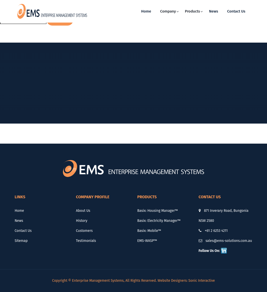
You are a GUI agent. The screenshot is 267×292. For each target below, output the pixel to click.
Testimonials (86, 241)
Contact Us (236, 11)
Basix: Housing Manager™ (157, 211)
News (213, 11)
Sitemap (21, 241)
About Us (83, 211)
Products (192, 11)
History (81, 221)
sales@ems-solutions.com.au (225, 241)
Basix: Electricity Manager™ (159, 221)
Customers (84, 231)
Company (168, 11)
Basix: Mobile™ (149, 231)
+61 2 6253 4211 (213, 231)
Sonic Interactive (201, 280)
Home (146, 11)
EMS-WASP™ (147, 241)
